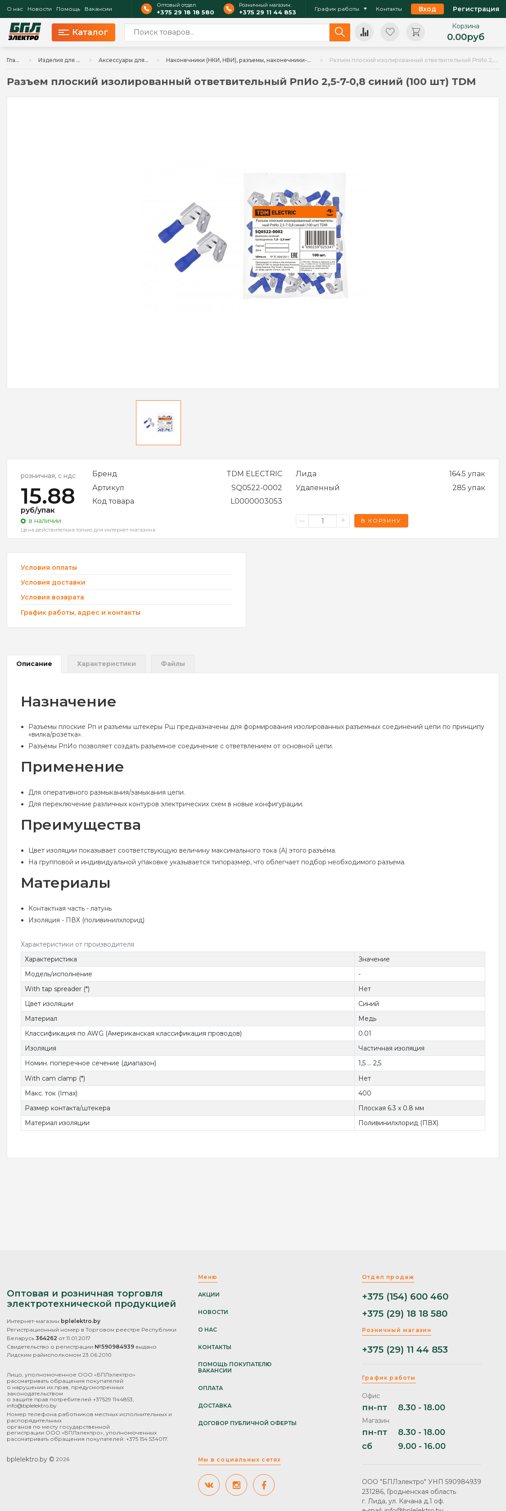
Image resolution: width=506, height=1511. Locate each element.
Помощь (68, 9)
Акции (209, 1295)
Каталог (83, 32)
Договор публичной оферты (247, 1423)
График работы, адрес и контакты (80, 612)
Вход (427, 9)
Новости (39, 9)
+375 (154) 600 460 (405, 1297)
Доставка (214, 1406)
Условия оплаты (49, 568)
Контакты (389, 9)
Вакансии (98, 9)
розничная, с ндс (48, 475)
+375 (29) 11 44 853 (405, 1350)
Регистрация (476, 9)
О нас (15, 9)
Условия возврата (52, 597)
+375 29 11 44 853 (267, 12)
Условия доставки (53, 582)
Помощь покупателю (234, 1364)
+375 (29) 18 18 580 (404, 1314)
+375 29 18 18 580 (185, 12)
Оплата (210, 1388)
